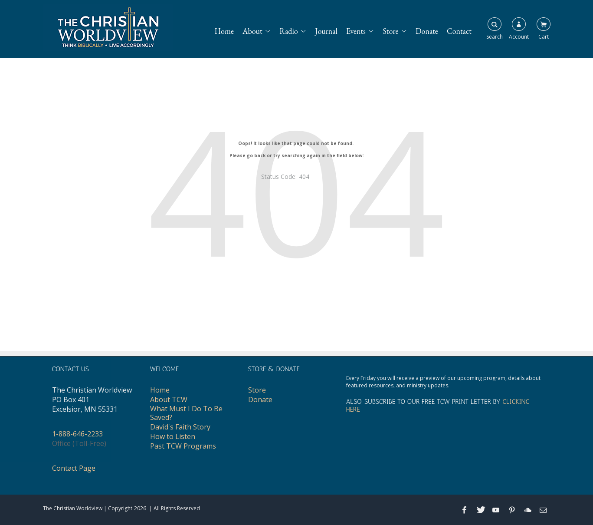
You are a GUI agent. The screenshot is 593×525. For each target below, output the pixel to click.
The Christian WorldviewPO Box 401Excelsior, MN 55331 (92, 399)
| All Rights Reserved (174, 508)
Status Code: (279, 176)
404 (304, 176)
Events (356, 31)
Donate (427, 31)
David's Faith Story (180, 427)
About (252, 31)
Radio (288, 31)
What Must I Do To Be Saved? (186, 413)
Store (391, 31)
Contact (459, 31)
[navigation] (347, 26)
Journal (326, 31)
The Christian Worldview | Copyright (87, 508)
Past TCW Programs (183, 446)
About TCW (168, 399)
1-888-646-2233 (77, 433)
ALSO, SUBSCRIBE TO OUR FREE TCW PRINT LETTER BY (438, 405)
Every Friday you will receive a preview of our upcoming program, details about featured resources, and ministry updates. (443, 381)
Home (224, 31)
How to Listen (172, 436)
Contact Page (73, 468)
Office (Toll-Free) (79, 443)
